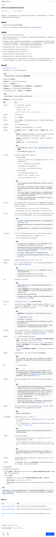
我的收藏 (19, 11)
